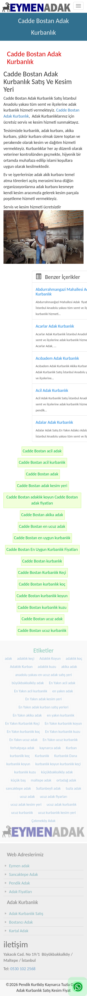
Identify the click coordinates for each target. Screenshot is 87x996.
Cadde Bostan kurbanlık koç (42, 584)
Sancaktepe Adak (23, 874)
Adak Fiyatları (20, 891)
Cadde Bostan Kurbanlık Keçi (42, 572)
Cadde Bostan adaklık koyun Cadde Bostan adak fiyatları (42, 500)
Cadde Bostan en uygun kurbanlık (42, 537)
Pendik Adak (19, 883)
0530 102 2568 (22, 968)
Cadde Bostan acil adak (42, 451)
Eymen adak (19, 865)
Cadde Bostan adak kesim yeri (42, 485)
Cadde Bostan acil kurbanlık (42, 462)
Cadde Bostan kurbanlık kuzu (42, 607)
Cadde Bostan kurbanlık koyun (42, 595)
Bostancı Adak (21, 922)
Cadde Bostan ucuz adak (42, 618)
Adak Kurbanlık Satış (26, 913)
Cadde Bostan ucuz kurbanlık (42, 630)
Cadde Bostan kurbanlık (42, 561)
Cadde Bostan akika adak (42, 514)
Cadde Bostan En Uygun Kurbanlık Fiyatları (42, 549)
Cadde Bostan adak (42, 474)
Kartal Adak (18, 930)
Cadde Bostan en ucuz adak (42, 526)
